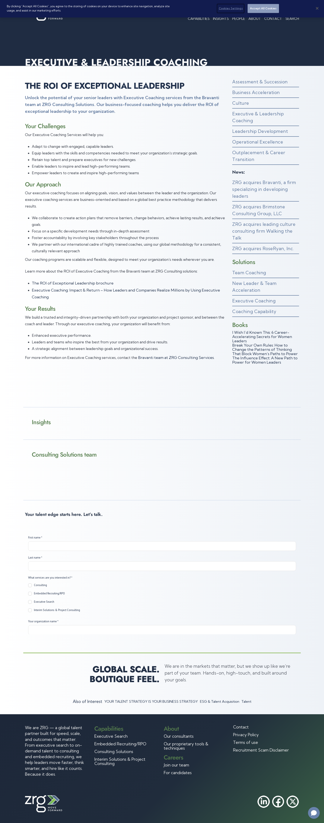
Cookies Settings (231, 8)
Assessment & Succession (260, 81)
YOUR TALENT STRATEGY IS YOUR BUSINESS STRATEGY (151, 701)
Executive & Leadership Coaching (258, 117)
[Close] (317, 8)
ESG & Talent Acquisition (219, 701)
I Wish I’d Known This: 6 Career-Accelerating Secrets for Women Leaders (262, 336)
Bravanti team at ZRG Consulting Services (176, 357)
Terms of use (245, 742)
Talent (246, 701)
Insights (221, 18)
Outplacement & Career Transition (258, 156)
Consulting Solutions (113, 751)
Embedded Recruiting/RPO (120, 744)
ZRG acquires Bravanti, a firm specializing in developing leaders (264, 189)
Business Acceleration (256, 92)
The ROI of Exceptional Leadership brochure (73, 283)
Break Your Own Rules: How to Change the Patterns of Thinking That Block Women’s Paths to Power (265, 349)
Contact (273, 18)
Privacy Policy (246, 735)
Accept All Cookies (263, 8)
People (238, 18)
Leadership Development (260, 131)
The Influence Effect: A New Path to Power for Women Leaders (265, 360)
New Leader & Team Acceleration (254, 286)
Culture (240, 103)
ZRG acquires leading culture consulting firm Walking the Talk (263, 231)
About (254, 18)
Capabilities (199, 18)
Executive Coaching (254, 300)
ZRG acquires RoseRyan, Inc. (263, 248)
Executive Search (111, 736)
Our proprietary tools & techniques (186, 746)
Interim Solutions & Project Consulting (119, 761)
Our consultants (179, 736)
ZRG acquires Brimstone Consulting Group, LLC (258, 210)
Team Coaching (249, 272)
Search (292, 18)
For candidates (178, 773)
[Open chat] (314, 813)
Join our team (176, 765)
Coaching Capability (254, 311)
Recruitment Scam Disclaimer (261, 750)
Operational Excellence (257, 142)
